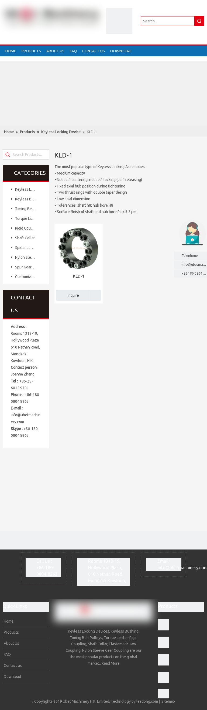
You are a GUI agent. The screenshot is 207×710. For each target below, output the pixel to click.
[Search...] (168, 21)
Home (8, 621)
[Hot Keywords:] (199, 21)
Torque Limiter (27, 218)
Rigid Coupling (27, 228)
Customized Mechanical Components (28, 277)
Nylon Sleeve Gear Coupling (28, 257)
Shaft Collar (25, 238)
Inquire (67, 295)
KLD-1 (78, 276)
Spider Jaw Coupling (28, 247)
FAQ (7, 654)
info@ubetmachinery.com (194, 264)
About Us (11, 643)
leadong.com (147, 701)
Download (12, 676)
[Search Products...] (31, 154)
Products (11, 632)
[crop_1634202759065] (119, 21)
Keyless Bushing (28, 199)
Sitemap (168, 701)
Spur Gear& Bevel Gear (28, 267)
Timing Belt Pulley (28, 209)
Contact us (12, 665)
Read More (111, 663)
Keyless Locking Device (28, 189)
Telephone (193, 255)
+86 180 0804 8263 (194, 273)
